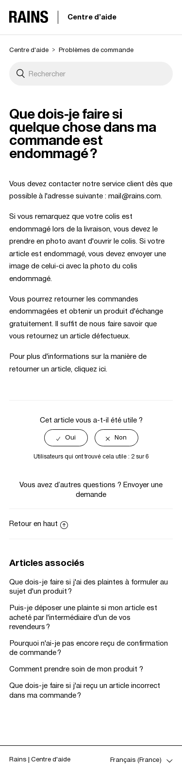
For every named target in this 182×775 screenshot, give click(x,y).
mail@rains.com (134, 196)
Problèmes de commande (96, 49)
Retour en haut (38, 523)
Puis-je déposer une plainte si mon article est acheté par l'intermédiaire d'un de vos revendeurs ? (83, 616)
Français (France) (136, 759)
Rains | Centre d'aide (39, 759)
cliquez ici (90, 369)
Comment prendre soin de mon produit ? (76, 669)
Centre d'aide (91, 17)
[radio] (66, 437)
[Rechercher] (91, 74)
